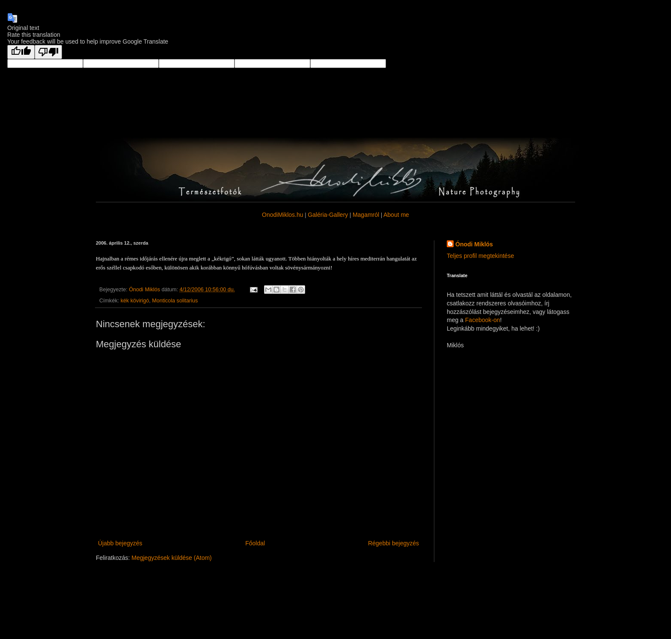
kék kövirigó (135, 301)
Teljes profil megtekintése (480, 255)
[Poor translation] (48, 52)
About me (396, 214)
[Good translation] (21, 52)
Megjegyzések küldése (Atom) (171, 557)
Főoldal (255, 543)
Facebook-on (482, 320)
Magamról (366, 214)
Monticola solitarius (175, 301)
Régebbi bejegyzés (393, 543)
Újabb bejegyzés (120, 543)
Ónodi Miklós (474, 244)
